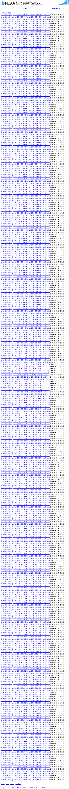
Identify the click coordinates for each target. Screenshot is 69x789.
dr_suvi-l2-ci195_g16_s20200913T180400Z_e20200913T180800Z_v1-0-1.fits (25, 592)
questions (18, 784)
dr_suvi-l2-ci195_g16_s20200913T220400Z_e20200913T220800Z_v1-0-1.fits (25, 720)
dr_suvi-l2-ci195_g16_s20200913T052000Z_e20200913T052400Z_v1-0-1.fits (25, 185)
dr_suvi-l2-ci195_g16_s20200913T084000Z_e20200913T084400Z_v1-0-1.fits (25, 292)
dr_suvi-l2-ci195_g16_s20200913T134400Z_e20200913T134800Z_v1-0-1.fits (25, 454)
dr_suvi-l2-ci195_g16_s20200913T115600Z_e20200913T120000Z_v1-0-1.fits (25, 396)
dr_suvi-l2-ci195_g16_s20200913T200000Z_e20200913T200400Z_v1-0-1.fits (25, 654)
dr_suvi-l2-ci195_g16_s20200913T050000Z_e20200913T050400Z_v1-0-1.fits (25, 174)
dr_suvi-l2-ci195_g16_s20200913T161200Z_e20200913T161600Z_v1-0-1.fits (25, 532)
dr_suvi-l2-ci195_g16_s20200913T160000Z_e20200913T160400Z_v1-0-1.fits (25, 526)
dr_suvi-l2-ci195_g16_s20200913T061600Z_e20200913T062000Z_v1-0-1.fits (25, 215)
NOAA (32, 787)
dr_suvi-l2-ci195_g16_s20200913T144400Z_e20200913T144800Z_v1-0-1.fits (25, 485)
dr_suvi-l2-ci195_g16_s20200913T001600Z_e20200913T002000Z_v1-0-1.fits (25, 23)
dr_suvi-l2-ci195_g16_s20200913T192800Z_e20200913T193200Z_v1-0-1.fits (25, 637)
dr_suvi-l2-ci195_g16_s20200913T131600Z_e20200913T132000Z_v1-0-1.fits (25, 439)
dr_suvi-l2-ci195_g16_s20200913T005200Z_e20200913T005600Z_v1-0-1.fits (25, 42)
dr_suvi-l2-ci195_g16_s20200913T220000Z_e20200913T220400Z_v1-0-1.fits (25, 718)
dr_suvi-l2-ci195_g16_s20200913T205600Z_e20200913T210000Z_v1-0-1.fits (25, 684)
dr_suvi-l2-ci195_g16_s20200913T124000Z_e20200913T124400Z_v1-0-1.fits (25, 419)
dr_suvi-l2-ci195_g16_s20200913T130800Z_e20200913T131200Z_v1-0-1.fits (25, 434)
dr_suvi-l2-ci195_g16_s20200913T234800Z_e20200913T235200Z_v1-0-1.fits (25, 775)
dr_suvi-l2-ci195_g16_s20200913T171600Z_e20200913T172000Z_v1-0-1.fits (25, 566)
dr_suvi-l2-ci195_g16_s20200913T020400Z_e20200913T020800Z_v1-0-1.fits (25, 81)
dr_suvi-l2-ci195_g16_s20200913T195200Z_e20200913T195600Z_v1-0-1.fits (25, 650)
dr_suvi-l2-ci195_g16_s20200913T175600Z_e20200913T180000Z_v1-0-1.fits (25, 588)
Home (3, 784)
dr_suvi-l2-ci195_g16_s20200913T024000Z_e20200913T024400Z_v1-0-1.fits (25, 100)
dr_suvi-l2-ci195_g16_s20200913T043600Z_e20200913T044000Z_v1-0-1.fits (25, 162)
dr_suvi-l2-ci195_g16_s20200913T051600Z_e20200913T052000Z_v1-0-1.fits (25, 183)
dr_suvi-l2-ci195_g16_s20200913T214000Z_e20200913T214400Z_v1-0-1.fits (25, 707)
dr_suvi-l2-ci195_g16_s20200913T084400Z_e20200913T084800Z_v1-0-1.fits (25, 294)
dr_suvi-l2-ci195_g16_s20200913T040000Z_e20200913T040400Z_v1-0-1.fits (25, 143)
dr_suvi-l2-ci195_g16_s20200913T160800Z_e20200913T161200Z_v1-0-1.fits (25, 530)
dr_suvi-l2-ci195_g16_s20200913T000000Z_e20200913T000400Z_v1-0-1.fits (25, 15)
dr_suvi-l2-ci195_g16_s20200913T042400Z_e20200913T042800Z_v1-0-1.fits (25, 155)
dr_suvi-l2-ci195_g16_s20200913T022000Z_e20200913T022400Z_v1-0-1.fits (25, 89)
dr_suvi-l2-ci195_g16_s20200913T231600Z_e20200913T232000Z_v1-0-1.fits (25, 758)
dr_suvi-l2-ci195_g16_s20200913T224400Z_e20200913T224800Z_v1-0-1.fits (25, 741)
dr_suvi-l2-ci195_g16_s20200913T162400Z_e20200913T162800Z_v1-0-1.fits (25, 539)
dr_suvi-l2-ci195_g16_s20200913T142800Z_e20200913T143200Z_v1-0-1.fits (25, 477)
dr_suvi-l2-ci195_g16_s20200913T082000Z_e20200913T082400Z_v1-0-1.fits (25, 281)
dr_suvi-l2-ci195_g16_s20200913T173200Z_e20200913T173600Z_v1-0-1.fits (25, 575)
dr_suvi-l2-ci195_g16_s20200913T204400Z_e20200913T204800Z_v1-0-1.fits (25, 677)
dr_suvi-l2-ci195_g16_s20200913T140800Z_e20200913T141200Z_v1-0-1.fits (25, 466)
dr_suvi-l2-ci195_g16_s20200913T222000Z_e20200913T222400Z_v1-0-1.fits (25, 728)
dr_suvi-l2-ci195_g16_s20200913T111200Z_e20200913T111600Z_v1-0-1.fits (25, 373)
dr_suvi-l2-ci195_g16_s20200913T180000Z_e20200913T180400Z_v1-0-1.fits (25, 590)
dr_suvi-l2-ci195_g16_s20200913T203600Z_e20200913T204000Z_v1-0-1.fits (25, 673)
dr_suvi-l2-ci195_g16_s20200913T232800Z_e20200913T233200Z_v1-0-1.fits (25, 765)
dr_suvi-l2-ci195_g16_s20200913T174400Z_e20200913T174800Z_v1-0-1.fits (25, 581)
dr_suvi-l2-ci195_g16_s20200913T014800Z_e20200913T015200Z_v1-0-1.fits (25, 72)
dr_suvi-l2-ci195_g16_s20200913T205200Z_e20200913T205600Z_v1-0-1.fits (25, 681)
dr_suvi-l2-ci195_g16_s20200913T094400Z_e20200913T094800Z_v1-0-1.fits (25, 326)
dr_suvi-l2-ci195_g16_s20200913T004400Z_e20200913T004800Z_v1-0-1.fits (25, 38)
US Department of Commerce (19, 787)
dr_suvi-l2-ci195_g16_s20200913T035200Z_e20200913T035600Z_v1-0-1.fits (25, 138)
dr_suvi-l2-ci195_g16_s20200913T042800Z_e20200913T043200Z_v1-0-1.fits (25, 157)
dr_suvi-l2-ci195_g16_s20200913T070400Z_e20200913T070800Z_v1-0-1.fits (25, 241)
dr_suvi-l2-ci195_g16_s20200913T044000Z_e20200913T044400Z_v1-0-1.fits (25, 164)
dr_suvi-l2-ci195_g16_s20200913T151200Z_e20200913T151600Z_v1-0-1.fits (25, 500)
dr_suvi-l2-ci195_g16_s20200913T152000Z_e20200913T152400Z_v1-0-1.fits (25, 505)
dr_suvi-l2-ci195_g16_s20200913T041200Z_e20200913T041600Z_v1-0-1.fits (25, 149)
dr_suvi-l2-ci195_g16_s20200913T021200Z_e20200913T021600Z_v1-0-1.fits (25, 85)
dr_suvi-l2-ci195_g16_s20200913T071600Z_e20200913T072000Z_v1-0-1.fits (25, 247)
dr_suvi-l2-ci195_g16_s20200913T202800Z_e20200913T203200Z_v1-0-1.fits (25, 669)
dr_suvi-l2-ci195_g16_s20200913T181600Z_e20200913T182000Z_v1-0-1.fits (25, 598)
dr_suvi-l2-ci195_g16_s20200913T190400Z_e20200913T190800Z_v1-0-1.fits (25, 624)
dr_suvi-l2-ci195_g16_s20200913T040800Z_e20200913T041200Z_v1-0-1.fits (25, 147)
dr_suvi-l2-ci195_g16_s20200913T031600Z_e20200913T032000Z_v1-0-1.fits (25, 119)
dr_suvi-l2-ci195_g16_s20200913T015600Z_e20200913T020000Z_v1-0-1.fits (25, 76)
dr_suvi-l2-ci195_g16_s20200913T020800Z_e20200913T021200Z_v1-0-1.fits (25, 83)
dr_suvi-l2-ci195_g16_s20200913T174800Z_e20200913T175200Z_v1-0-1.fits (25, 583)
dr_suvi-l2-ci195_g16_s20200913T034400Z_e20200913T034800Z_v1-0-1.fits (25, 134)
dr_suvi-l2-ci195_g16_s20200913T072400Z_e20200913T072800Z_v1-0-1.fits (25, 251)
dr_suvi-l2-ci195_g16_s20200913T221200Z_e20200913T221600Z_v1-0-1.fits (25, 724)
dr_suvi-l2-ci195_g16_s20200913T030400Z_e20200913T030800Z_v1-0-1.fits (25, 113)
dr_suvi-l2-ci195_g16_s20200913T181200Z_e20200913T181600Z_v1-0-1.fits (25, 596)
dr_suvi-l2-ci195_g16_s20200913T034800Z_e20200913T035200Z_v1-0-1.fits (25, 136)
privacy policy (10, 784)
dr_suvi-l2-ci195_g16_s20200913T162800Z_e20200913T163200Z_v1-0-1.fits (25, 541)
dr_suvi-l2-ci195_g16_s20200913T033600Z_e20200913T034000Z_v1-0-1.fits (25, 130)
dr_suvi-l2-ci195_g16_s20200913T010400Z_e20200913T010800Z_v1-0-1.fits (25, 49)
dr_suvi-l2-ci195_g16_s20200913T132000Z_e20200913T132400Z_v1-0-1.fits (25, 441)
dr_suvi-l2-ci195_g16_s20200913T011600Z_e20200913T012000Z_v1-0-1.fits (25, 55)
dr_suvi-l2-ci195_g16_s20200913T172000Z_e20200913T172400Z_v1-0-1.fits (25, 569)
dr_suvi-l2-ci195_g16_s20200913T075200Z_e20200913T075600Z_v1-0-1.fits (25, 266)
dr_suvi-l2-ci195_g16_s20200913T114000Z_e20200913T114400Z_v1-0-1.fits (25, 387)
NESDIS (37, 787)
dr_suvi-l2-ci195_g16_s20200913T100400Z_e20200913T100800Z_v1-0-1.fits (25, 336)
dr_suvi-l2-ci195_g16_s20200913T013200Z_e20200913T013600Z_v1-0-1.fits (25, 64)
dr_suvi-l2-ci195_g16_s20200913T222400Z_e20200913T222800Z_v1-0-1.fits (25, 730)
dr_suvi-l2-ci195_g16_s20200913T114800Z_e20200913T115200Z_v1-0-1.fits (25, 392)
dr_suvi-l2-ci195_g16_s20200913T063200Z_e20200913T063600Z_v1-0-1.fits (25, 223)
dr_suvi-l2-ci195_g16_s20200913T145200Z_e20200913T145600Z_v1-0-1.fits (25, 490)
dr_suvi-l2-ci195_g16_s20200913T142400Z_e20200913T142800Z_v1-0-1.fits (25, 475)
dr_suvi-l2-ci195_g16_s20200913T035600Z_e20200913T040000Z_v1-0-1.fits (25, 140)
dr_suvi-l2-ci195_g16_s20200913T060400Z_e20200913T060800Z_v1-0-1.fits (25, 209)
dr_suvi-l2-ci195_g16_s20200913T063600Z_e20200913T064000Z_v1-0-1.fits (25, 226)
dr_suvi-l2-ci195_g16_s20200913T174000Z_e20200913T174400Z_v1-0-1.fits (25, 579)
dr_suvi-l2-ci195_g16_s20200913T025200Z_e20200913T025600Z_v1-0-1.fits (25, 106)
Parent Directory (6, 13)
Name (25, 8)
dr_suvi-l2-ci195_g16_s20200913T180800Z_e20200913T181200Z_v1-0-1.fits (25, 594)
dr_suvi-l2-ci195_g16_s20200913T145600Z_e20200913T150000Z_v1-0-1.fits (25, 492)
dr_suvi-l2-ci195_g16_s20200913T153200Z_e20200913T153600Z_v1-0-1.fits (25, 511)
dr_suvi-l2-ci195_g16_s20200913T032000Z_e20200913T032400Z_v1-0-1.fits (25, 121)
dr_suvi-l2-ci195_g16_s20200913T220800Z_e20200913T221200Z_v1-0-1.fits (25, 722)
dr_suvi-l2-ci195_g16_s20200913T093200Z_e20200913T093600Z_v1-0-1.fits (25, 319)
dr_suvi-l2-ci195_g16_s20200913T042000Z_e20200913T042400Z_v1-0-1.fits (25, 153)
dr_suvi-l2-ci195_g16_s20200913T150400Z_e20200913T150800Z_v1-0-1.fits (25, 496)
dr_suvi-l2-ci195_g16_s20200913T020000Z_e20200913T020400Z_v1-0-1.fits (25, 79)
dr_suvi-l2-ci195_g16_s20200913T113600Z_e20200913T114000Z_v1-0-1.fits (25, 385)
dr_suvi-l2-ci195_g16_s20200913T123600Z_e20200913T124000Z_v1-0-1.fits (25, 417)
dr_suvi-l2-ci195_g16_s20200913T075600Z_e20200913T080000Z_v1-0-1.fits (25, 268)
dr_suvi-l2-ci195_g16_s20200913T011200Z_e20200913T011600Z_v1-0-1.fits (25, 53)
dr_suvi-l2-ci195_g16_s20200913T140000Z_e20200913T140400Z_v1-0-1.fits (25, 462)
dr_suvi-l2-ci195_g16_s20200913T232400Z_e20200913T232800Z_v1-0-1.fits (25, 762)
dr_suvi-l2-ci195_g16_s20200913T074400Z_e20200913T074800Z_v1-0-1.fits (25, 262)
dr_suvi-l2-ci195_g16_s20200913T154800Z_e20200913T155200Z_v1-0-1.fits (25, 520)
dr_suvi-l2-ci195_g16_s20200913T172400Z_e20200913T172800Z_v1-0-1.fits (25, 571)
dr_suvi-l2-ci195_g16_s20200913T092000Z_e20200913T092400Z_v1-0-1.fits (25, 313)
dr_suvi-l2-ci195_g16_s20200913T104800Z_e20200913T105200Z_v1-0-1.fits (25, 360)
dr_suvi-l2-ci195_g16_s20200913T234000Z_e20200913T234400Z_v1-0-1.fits (25, 771)
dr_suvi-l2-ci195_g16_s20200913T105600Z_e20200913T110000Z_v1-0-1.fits (25, 364)
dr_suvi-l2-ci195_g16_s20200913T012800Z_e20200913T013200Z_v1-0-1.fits (25, 62)
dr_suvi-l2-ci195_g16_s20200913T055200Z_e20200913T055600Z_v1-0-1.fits (25, 202)
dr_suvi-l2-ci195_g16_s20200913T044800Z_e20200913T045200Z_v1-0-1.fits (25, 168)
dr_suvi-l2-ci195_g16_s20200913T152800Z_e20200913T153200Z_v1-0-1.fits (25, 509)
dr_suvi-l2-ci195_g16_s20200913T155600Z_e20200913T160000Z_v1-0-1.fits (25, 524)
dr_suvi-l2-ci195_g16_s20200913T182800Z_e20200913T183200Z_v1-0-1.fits (25, 605)
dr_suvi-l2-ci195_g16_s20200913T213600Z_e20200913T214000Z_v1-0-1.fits (25, 705)
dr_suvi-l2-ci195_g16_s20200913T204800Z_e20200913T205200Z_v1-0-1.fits (25, 679)
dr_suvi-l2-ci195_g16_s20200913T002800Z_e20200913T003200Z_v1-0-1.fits (25, 30)
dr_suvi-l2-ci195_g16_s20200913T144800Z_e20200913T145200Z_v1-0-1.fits (25, 488)
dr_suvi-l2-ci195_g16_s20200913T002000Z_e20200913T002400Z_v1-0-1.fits (25, 25)
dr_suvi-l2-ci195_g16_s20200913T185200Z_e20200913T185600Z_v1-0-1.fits (25, 618)
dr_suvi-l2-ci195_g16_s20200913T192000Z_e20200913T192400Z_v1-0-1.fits (25, 632)
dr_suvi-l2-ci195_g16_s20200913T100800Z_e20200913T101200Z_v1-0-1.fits (25, 338)
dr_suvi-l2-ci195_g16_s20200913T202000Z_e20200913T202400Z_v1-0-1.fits (25, 664)
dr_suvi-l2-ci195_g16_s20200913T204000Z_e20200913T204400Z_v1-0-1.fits (25, 675)
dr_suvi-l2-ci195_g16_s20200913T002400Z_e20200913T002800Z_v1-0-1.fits (25, 27)
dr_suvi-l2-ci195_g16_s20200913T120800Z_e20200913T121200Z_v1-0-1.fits (25, 402)
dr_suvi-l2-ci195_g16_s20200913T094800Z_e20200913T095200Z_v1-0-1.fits (25, 328)
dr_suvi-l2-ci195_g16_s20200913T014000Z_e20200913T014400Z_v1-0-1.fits (25, 68)
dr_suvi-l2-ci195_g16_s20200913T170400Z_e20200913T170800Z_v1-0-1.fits (25, 560)
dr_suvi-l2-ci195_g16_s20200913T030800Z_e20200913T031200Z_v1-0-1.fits (25, 115)
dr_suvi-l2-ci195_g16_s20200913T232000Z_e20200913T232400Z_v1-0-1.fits (25, 760)
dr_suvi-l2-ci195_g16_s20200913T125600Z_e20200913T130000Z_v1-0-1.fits (25, 428)
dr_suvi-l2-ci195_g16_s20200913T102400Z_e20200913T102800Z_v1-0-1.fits (25, 347)
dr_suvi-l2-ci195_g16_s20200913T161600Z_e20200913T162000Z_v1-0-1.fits (25, 534)
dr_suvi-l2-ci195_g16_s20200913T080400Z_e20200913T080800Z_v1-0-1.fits (25, 272)
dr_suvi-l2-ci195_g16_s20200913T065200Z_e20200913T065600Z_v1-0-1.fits (25, 234)
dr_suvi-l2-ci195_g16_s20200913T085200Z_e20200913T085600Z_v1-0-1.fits (25, 298)
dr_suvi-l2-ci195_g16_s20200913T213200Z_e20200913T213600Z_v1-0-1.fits (25, 703)
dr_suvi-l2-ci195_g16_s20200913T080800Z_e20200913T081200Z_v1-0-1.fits (25, 275)
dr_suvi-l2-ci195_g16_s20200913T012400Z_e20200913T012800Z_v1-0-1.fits (25, 59)
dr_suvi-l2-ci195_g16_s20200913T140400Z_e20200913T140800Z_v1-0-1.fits (25, 464)
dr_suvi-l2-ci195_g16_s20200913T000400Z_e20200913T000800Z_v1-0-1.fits (25, 17)
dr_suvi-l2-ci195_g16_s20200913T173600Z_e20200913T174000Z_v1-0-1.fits (25, 577)
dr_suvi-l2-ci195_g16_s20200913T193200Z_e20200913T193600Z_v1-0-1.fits (25, 639)
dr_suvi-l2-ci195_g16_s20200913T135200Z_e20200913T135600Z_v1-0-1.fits (25, 458)
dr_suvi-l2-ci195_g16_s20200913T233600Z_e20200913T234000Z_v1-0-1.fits (25, 769)
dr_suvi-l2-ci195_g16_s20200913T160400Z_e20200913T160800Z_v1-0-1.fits (25, 528)
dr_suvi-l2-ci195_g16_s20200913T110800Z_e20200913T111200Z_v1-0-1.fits (25, 370)
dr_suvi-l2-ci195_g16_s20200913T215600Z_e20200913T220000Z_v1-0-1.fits (25, 716)
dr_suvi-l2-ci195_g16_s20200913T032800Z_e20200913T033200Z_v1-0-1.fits (25, 125)
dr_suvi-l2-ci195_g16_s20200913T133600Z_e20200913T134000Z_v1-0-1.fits (25, 449)
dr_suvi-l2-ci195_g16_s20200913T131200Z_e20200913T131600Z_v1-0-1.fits (25, 436)
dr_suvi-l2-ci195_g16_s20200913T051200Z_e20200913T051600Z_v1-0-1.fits (25, 181)
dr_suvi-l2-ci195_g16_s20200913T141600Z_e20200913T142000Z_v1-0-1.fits (25, 471)
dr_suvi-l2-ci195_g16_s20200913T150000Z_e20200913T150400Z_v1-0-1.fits (25, 494)
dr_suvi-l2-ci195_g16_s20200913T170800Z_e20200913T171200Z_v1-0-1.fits (25, 562)
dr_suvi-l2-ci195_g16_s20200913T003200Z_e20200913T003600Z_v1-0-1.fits (25, 32)
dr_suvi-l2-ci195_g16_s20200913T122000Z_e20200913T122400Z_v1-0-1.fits (25, 409)
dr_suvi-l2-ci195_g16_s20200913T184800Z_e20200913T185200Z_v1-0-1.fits (25, 615)
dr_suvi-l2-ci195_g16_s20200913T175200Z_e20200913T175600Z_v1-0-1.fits (25, 586)
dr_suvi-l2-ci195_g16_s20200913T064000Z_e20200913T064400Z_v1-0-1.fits (25, 228)
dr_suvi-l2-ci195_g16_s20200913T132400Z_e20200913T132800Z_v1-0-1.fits (25, 443)
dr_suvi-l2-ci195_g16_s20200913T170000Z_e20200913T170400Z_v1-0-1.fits (25, 558)
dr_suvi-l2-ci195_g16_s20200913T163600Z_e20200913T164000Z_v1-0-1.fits (25, 545)
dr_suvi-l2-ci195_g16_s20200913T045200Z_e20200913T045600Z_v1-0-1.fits (25, 170)
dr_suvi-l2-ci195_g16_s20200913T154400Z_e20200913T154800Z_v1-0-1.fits (25, 517)
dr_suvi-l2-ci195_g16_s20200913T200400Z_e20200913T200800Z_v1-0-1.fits (25, 656)
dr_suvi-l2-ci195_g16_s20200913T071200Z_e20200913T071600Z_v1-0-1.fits (25, 245)
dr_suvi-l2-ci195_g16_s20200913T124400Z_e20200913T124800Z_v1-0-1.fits (25, 422)
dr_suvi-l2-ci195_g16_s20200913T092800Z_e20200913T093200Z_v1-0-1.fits (25, 317)
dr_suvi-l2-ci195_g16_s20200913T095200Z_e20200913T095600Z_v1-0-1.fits (25, 330)
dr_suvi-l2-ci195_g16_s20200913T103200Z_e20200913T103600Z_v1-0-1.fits (25, 351)
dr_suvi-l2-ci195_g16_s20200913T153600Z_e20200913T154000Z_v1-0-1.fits (25, 513)
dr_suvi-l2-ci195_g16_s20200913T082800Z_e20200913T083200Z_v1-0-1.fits (25, 285)
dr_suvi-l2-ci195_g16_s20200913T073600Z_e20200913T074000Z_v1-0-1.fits (25, 258)
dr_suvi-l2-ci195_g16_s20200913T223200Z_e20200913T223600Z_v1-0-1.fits (25, 735)
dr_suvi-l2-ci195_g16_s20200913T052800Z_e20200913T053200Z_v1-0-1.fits (25, 189)
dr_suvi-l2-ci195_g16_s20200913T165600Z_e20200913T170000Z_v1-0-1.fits (25, 556)
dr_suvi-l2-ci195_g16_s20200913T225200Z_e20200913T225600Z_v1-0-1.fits (25, 745)
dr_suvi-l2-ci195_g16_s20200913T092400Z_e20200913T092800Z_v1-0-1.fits (25, 315)
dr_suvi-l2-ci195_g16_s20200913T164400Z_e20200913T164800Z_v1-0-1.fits (25, 549)
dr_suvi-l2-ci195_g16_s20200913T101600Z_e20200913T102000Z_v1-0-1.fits (25, 343)
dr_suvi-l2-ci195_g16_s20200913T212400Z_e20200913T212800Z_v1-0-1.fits (25, 699)
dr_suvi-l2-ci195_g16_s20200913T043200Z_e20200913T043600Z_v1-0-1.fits (25, 160)
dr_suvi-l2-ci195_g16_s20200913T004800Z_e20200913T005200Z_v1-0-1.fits (25, 40)
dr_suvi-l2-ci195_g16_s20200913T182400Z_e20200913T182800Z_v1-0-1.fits (25, 603)
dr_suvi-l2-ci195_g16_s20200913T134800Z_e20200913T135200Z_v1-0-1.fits (25, 456)
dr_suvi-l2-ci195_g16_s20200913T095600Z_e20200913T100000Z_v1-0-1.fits (25, 332)
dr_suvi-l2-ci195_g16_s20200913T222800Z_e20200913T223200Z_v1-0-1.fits (25, 733)
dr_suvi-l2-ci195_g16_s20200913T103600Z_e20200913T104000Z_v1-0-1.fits (25, 353)
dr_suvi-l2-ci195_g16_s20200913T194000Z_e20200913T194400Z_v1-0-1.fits (25, 643)
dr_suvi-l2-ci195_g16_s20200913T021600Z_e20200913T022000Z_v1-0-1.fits (25, 87)
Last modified (55, 8)
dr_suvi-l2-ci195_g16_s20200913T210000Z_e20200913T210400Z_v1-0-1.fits (25, 686)
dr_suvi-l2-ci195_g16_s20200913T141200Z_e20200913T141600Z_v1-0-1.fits (25, 468)
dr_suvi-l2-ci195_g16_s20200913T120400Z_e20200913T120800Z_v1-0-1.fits (25, 400)
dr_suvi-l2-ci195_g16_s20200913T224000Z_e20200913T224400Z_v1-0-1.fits (25, 739)
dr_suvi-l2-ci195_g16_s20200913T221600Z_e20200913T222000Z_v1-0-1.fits (25, 726)
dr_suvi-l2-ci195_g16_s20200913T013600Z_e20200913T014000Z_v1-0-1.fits (25, 66)
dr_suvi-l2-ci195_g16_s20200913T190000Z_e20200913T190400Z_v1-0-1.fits (25, 622)
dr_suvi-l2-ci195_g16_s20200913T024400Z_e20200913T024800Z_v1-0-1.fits (25, 102)
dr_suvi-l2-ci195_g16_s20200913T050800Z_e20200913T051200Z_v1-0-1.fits (25, 179)
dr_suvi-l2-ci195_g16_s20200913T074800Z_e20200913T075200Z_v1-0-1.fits (25, 264)
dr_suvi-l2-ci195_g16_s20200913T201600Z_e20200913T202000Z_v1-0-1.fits (25, 662)
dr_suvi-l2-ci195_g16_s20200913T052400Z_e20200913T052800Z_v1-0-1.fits (25, 187)
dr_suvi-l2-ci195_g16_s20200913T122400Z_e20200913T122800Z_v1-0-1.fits (25, 411)
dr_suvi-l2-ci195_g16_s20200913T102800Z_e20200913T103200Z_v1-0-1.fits (25, 349)
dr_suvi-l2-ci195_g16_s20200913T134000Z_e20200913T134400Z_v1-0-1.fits (25, 451)
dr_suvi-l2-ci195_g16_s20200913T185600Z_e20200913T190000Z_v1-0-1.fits (25, 620)
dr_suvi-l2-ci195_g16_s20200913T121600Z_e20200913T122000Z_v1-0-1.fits (25, 407)
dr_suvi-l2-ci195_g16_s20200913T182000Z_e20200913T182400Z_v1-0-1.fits (25, 601)
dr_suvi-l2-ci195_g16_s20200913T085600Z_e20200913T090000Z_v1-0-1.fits (25, 300)
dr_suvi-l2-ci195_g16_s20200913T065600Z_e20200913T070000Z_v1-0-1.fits (25, 236)
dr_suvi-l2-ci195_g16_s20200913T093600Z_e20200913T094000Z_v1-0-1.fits (25, 321)
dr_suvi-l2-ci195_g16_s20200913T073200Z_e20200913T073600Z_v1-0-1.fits (25, 255)
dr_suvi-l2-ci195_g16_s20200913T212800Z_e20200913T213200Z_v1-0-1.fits (25, 701)
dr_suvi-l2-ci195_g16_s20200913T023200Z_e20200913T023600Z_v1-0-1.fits (25, 96)
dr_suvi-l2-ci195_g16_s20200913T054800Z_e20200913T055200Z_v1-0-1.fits (25, 200)
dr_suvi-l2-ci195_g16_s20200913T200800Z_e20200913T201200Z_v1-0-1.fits (25, 658)
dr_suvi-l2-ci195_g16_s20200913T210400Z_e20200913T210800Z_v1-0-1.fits (25, 688)
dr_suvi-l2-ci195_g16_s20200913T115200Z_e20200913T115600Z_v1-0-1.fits (25, 394)
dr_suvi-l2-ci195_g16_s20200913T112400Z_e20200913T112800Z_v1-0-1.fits (25, 379)
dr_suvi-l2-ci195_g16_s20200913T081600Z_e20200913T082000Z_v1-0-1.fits (25, 279)
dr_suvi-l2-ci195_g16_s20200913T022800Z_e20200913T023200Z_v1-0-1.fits (25, 94)
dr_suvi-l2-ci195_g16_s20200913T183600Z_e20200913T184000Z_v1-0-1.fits (25, 609)
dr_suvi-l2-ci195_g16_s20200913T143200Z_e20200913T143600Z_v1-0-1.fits (25, 479)
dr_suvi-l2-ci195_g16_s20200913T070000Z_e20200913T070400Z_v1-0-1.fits (25, 238)
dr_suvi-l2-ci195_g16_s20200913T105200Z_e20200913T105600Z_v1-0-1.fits (25, 362)
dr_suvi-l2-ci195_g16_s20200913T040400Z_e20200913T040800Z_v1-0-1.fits (25, 145)
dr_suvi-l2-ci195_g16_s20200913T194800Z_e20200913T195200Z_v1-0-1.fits (25, 647)
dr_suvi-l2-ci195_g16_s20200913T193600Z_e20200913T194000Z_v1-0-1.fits (25, 641)
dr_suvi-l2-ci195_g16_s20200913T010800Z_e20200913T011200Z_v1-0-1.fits (25, 51)
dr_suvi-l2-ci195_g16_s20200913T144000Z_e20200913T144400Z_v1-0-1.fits (25, 483)
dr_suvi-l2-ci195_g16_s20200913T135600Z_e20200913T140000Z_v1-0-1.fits (25, 460)
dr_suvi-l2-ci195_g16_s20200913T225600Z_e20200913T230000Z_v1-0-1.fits (25, 748)
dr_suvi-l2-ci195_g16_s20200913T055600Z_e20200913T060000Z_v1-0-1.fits (25, 204)
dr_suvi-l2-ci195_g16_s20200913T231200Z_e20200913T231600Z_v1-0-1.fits (25, 756)
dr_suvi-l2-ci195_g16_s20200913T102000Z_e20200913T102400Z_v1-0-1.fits (25, 345)
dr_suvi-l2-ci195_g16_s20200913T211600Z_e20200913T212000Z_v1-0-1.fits (25, 694)
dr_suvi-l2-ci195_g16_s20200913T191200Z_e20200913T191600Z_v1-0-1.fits (25, 628)
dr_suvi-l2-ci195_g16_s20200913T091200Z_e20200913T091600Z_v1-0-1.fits (25, 309)
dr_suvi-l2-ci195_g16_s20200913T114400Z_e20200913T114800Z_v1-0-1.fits (25, 390)
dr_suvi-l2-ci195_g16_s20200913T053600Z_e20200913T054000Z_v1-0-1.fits (25, 194)
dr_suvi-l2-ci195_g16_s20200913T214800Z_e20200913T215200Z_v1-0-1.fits (25, 711)
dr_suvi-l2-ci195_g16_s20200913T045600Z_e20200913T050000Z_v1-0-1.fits (25, 172)
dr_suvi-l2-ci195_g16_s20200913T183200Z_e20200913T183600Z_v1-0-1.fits (25, 607)
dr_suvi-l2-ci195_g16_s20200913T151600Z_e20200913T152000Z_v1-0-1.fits (25, 503)
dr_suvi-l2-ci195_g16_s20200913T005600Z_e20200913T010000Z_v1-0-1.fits (25, 45)
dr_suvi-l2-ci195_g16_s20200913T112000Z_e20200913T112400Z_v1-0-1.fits (25, 377)
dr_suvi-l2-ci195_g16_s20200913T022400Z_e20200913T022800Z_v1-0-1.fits (25, 91)
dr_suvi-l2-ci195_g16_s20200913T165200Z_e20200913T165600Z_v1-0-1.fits (25, 554)
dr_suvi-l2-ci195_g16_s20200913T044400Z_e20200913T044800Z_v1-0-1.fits (25, 166)
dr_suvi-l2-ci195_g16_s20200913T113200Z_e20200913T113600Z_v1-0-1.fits (25, 383)
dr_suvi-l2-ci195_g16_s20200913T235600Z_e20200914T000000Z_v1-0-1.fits (25, 779)
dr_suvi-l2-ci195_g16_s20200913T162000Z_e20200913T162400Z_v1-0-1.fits (25, 537)
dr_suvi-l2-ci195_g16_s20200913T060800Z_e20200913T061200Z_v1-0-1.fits (25, 211)
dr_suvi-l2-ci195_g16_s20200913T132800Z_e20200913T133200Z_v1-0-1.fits (25, 445)
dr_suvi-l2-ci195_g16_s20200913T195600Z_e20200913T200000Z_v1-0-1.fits (25, 652)
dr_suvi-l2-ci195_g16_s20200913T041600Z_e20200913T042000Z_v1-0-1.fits (25, 151)
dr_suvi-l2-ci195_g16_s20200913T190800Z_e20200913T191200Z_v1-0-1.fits (25, 626)
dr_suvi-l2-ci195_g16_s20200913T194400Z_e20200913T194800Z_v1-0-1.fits (25, 645)
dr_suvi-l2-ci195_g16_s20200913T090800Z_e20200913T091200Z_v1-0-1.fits (25, 307)
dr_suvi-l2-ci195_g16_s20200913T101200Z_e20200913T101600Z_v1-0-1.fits (25, 341)
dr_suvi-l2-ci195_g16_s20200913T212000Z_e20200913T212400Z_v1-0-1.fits (25, 696)
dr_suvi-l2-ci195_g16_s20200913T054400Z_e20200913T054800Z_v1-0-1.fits (25, 198)
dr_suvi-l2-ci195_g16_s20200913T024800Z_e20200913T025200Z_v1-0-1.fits (25, 104)
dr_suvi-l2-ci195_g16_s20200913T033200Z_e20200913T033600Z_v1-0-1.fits (25, 128)
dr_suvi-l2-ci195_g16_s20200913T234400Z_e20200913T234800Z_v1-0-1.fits (25, 773)
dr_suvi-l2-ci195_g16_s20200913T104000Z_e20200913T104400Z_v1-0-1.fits (25, 356)
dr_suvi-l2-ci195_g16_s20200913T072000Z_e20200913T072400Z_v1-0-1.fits (25, 249)
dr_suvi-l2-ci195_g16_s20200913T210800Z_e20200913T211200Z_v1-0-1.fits (25, 690)
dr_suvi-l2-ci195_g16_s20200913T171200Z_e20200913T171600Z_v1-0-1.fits (25, 564)
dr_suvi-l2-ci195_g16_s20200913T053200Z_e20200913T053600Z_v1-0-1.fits (25, 192)
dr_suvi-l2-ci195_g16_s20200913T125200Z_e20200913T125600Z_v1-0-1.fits (25, 426)
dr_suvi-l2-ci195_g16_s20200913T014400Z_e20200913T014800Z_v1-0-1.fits (25, 70)
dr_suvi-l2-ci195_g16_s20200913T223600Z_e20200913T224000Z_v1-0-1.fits (25, 737)
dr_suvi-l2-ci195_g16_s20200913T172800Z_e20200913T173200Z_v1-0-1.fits (25, 573)
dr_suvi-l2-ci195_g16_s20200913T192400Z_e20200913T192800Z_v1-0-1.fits (25, 635)
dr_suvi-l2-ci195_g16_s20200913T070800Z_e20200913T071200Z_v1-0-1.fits (25, 243)
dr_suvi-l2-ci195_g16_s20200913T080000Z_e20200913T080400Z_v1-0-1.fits (25, 270)
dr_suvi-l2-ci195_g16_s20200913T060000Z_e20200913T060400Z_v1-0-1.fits (25, 206)
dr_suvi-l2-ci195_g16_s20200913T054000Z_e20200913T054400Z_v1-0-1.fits (25, 196)
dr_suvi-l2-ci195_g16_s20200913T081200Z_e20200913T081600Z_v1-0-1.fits (25, 277)
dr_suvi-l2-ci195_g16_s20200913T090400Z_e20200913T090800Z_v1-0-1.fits (25, 304)
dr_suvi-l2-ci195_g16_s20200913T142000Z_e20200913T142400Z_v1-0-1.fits (25, 473)
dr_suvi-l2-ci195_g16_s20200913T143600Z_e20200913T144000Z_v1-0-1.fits (25, 481)
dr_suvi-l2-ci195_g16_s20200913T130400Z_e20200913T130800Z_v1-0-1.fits (25, 432)
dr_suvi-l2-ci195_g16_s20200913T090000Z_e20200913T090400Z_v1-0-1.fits (25, 302)
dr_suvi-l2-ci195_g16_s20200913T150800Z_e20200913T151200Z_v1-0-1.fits (25, 498)
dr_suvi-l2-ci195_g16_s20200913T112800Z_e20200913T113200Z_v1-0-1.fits (25, 381)
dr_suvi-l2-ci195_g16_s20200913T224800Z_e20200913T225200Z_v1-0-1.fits (25, 743)
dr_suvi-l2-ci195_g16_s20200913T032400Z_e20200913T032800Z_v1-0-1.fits (25, 123)
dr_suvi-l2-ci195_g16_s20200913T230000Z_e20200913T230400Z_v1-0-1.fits (25, 750)
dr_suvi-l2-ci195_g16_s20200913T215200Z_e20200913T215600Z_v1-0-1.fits (25, 713)
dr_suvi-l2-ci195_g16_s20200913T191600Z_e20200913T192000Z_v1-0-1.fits (25, 630)
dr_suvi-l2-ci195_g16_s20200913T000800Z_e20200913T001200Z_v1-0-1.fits (25, 19)
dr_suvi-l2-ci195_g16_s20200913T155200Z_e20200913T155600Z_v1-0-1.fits (25, 522)
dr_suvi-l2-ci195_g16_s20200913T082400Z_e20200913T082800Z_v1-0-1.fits (25, 283)
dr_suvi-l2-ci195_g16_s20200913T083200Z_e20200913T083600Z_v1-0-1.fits (25, 287)
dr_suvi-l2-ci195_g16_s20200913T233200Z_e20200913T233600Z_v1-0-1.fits (25, 767)
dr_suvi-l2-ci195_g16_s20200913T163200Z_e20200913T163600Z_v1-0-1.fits (25, 543)
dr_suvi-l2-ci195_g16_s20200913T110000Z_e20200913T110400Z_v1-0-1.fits (25, 366)
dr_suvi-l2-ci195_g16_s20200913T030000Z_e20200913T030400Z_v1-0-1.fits (25, 111)
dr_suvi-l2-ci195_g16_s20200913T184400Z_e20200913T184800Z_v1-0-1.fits (25, 613)
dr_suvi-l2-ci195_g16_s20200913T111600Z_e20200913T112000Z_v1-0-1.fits (25, 375)
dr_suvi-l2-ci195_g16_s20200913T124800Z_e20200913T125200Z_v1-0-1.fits (25, 424)
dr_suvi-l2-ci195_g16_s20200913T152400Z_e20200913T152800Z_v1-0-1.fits (25, 507)
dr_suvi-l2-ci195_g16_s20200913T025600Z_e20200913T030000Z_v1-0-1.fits (25, 108)
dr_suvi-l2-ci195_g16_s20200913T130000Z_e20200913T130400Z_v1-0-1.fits (25, 430)
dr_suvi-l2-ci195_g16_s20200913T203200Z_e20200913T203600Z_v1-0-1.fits (25, 671)
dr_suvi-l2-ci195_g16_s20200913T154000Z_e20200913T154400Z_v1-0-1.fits (25, 515)
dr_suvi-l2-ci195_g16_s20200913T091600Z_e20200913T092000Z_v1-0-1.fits (25, 311)
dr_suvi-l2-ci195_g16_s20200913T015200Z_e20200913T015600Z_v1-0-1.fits (25, 74)
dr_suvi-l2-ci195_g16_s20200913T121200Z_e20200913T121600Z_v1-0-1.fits (25, 405)
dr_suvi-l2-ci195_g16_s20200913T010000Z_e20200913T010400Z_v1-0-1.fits (25, 47)
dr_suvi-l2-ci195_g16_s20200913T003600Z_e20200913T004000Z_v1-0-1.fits (25, 34)
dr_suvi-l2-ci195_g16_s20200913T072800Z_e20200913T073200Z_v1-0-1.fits (25, 253)
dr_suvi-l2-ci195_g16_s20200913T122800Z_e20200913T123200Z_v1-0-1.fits (25, 413)
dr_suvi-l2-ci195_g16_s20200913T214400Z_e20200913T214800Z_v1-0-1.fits (25, 709)
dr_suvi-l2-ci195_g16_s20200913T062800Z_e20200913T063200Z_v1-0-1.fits (25, 221)
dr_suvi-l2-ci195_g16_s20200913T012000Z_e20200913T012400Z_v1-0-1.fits (25, 57)
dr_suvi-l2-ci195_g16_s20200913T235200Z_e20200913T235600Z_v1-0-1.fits (25, 777)
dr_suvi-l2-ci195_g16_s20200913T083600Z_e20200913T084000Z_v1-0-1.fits (25, 290)
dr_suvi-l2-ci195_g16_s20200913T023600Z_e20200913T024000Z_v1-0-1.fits (25, 98)
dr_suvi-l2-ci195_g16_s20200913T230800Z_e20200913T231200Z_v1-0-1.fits (25, 754)
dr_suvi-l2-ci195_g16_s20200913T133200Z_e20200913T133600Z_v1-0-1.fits (25, 447)
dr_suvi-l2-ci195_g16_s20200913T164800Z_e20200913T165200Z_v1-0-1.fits (25, 552)
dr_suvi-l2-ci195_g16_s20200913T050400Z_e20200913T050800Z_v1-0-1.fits (25, 177)
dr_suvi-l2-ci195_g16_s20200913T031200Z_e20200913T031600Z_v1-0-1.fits (25, 117)
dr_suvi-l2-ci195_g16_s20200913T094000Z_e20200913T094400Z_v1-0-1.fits (25, 324)
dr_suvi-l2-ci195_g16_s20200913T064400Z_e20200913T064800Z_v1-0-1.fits (25, 230)
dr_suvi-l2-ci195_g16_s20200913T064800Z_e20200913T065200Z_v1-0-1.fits (25, 232)
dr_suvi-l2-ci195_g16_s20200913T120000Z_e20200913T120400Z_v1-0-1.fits (25, 398)
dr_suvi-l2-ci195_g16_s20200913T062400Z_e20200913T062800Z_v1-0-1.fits (25, 219)
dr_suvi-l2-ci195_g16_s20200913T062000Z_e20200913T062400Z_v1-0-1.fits (25, 217)
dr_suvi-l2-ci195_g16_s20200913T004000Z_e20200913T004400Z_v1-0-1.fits (25, 36)
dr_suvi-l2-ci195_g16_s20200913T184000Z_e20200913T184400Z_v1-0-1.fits (25, 611)
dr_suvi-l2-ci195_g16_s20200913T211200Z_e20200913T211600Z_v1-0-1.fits (25, 692)
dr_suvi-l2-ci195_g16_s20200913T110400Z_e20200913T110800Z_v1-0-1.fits (25, 368)
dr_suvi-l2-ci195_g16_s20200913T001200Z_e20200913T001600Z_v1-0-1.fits (25, 21)
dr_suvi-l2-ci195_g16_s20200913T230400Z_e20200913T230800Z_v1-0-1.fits (25, 752)
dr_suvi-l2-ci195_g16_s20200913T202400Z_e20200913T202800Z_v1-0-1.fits (25, 667)
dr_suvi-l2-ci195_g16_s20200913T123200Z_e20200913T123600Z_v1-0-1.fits (25, 415)
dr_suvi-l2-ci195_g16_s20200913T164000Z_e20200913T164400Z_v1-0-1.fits (25, 547)
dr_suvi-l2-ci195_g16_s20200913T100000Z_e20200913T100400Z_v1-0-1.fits (25, 334)
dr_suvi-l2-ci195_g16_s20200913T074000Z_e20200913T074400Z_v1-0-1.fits (25, 260)
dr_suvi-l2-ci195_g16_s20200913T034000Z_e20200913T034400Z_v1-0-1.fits (25, 132)
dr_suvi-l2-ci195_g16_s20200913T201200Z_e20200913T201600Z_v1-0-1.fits (25, 660)
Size (63, 8)
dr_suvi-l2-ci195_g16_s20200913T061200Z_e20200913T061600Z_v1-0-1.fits (25, 213)
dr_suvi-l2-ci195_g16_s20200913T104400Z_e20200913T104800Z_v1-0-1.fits (25, 358)
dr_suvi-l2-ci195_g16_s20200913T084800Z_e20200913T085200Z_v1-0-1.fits (25, 296)
